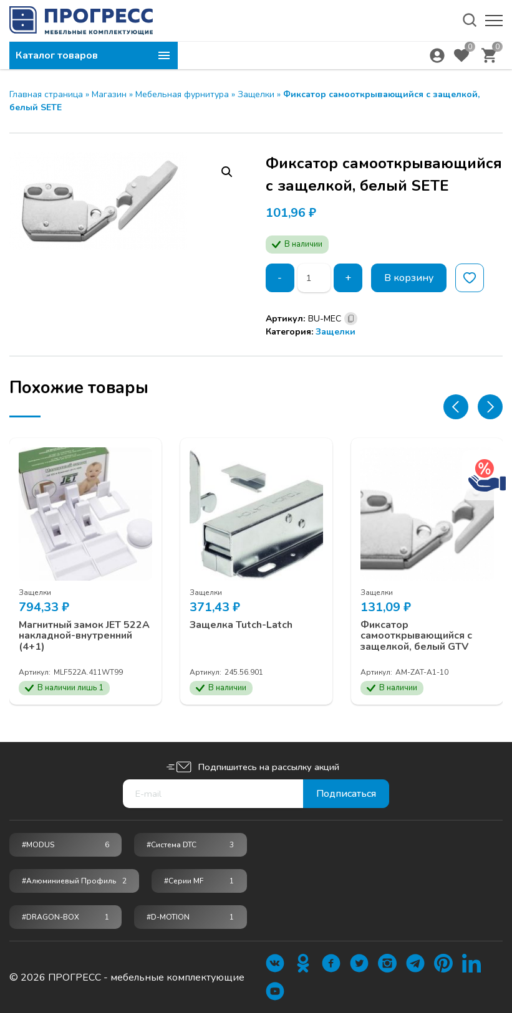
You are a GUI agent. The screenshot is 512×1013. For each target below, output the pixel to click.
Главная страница (46, 94)
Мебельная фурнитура (182, 94)
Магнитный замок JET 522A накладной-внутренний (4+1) (84, 636)
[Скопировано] (350, 318)
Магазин (109, 94)
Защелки (256, 94)
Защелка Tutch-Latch (241, 625)
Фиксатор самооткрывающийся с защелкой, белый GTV (416, 636)
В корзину (408, 278)
